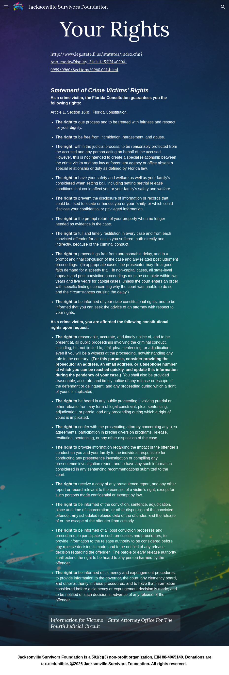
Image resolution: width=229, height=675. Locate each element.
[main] (114, 31)
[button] (6, 7)
